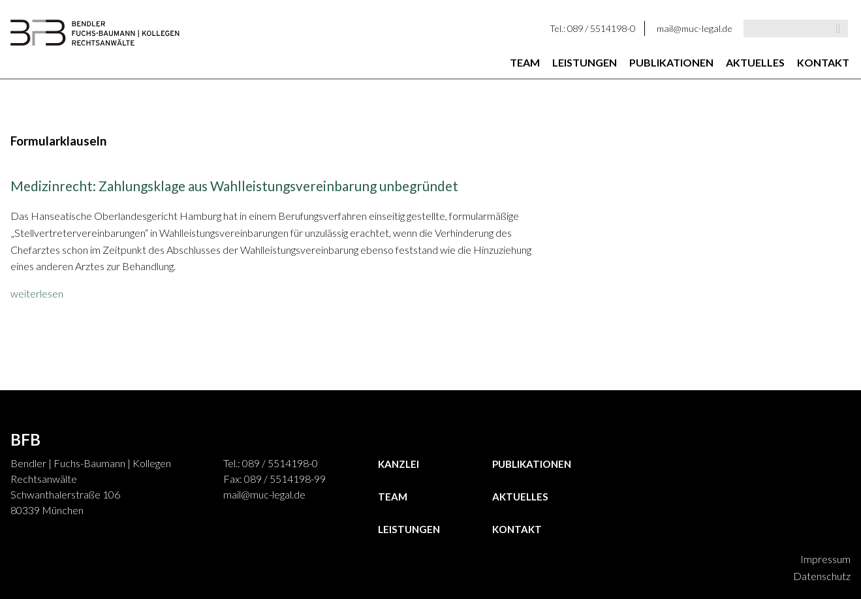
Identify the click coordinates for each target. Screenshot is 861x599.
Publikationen (671, 62)
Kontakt (823, 62)
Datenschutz (822, 576)
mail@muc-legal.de (694, 28)
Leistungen (584, 62)
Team (525, 62)
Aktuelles (755, 62)
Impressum (825, 559)
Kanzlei (398, 464)
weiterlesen (36, 293)
